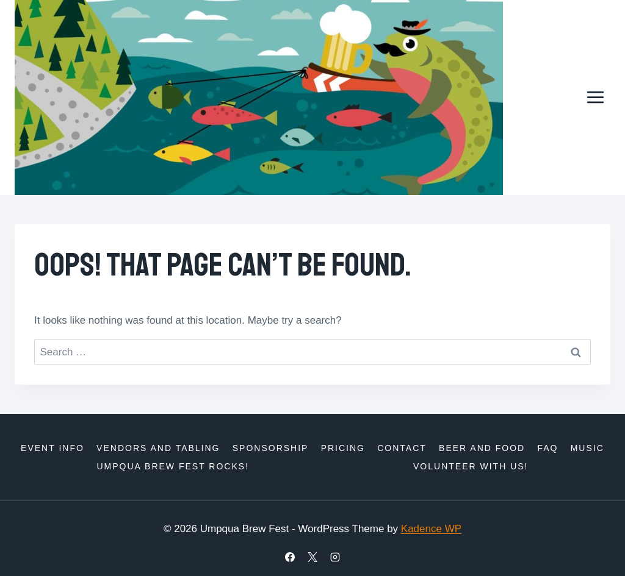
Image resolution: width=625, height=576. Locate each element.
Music (587, 448)
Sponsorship (271, 448)
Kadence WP (431, 529)
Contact (402, 448)
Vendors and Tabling (158, 448)
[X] (312, 557)
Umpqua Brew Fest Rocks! (172, 466)
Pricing (343, 448)
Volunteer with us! (470, 466)
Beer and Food (482, 448)
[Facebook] (290, 557)
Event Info (52, 448)
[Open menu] (595, 97)
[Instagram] (335, 557)
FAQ (547, 448)
